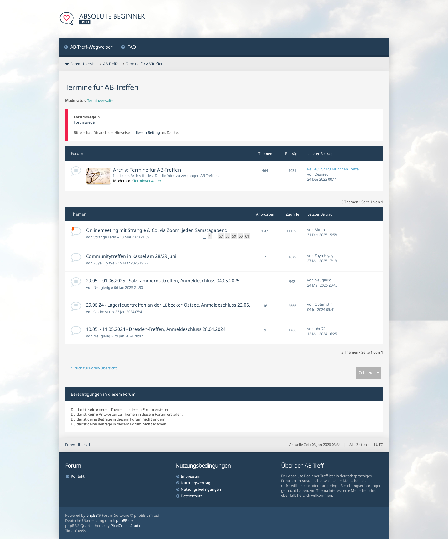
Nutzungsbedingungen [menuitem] (201, 489)
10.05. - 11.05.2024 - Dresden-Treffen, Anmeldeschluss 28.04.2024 (155, 329)
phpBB (92, 515)
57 (221, 236)
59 (234, 236)
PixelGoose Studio (126, 525)
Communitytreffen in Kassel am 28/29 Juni (131, 256)
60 (241, 236)
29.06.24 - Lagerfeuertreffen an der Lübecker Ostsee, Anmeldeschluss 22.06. (168, 305)
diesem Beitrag (147, 132)
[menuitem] (88, 47)
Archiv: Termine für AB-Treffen (147, 169)
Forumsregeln (86, 122)
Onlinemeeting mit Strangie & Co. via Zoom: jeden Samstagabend (156, 230)
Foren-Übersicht (79, 444)
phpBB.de (124, 520)
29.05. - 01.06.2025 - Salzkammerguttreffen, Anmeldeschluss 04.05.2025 (162, 280)
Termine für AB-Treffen (101, 87)
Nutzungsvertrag (195, 482)
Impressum (190, 476)
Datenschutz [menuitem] (191, 495)
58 (227, 236)
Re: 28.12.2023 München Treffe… (334, 169)
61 (247, 236)
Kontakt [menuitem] (78, 476)
